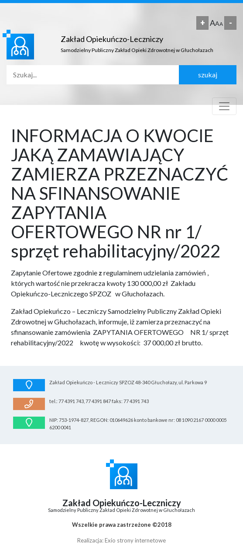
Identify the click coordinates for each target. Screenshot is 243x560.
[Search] (93, 74)
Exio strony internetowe (135, 540)
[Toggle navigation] (224, 106)
